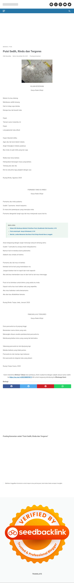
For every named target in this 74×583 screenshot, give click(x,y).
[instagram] (60, 4)
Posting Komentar (35, 56)
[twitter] (69, 4)
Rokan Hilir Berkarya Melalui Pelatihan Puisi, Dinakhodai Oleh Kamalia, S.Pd (33, 228)
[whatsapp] (55, 4)
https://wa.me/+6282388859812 (21, 377)
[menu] (4, 10)
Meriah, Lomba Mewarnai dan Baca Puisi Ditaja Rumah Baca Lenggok (31, 234)
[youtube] (64, 4)
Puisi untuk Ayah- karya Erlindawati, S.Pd (22, 231)
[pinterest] (45, 386)
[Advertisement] (37, 29)
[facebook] (51, 4)
